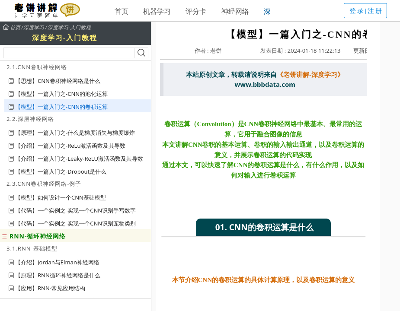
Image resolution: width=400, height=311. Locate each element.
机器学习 (157, 11)
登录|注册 (366, 10)
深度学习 (33, 28)
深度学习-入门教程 (69, 28)
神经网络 (235, 11)
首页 (121, 11)
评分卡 (196, 11)
